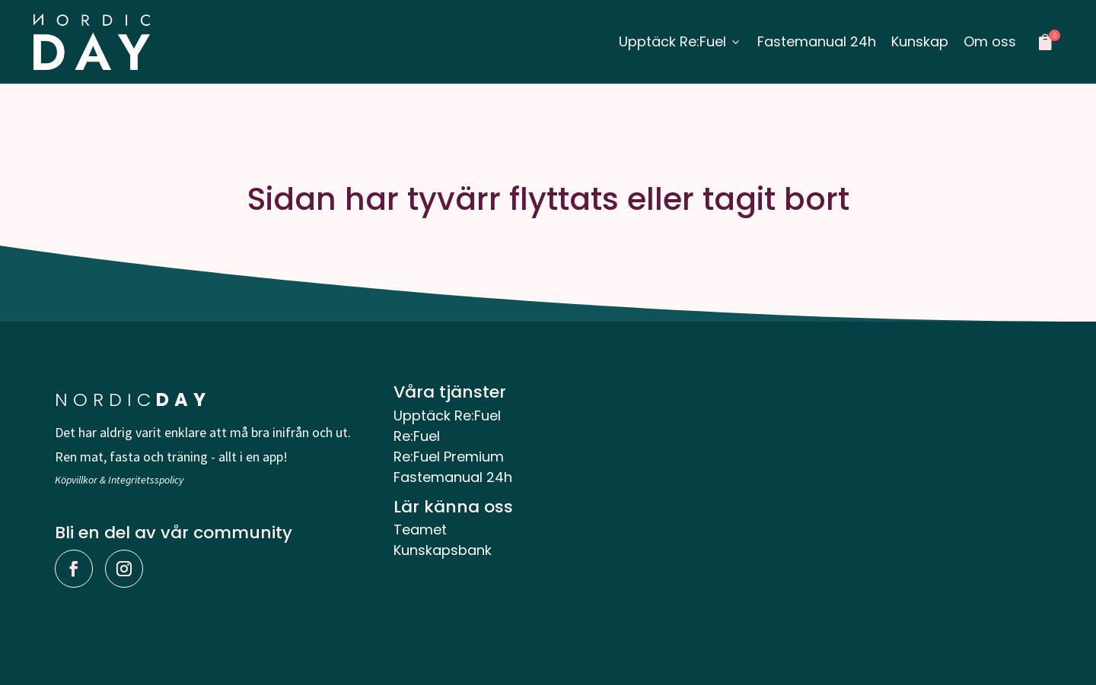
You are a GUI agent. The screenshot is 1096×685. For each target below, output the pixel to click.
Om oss (990, 41)
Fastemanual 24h (816, 41)
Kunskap (919, 41)
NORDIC (133, 399)
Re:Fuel (416, 436)
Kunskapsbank (442, 550)
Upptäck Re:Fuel (680, 41)
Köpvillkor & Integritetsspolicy (119, 480)
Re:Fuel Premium (448, 456)
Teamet (420, 529)
